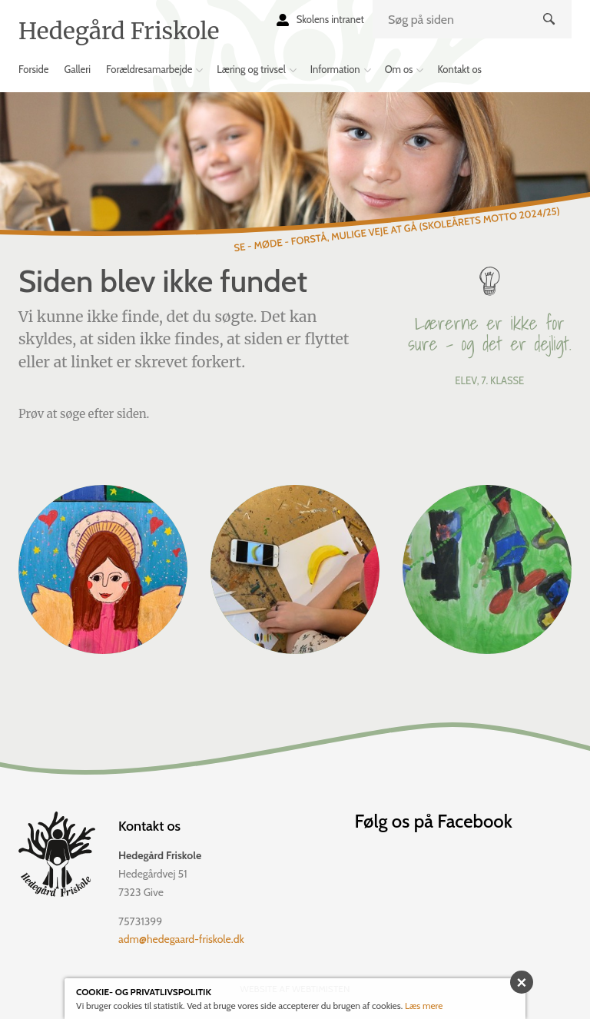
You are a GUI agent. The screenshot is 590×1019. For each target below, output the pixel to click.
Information (335, 69)
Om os (399, 69)
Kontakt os (459, 69)
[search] (472, 19)
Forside (33, 69)
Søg (550, 31)
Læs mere (424, 1005)
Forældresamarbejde (149, 69)
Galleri (78, 69)
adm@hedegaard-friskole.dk (181, 939)
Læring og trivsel (251, 69)
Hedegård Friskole (118, 30)
